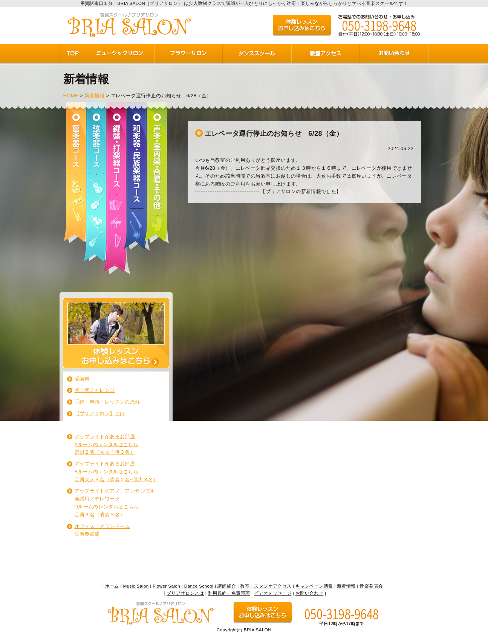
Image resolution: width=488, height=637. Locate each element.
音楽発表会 (371, 585)
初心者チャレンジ (95, 390)
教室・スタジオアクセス (265, 585)
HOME (71, 95)
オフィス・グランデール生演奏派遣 (102, 530)
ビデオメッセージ (272, 593)
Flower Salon (166, 585)
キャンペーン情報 (314, 585)
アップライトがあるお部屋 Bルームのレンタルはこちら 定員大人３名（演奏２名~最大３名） (116, 471)
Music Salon (136, 585)
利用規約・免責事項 (229, 593)
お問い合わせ (309, 593)
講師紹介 (226, 585)
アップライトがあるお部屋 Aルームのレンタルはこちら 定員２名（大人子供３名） (107, 444)
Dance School (198, 585)
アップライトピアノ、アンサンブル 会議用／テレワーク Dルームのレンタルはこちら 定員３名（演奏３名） (115, 502)
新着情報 (94, 95)
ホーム (112, 585)
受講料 (82, 379)
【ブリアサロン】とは (100, 413)
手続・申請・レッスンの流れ (107, 402)
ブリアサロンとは (185, 593)
